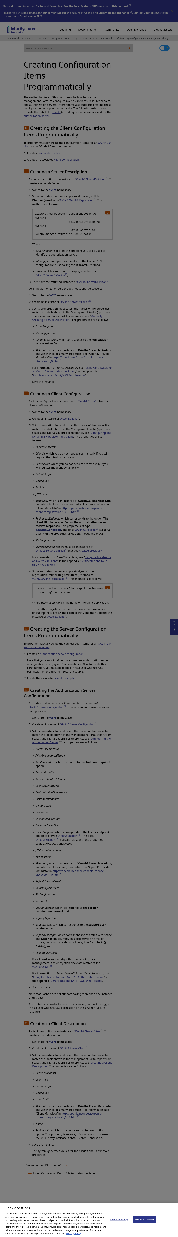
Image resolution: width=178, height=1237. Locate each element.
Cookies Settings (119, 1222)
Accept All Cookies (144, 1222)
